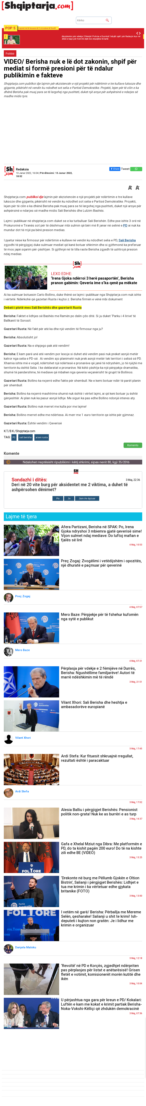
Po (57, 498)
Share (114, 168)
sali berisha (25, 437)
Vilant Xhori (23, 737)
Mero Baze (23, 650)
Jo (69, 498)
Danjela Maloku (26, 947)
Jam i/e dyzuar (87, 498)
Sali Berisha (127, 240)
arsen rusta (42, 437)
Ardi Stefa (22, 791)
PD (125, 225)
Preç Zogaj (23, 596)
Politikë (10, 53)
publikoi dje (34, 197)
